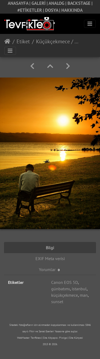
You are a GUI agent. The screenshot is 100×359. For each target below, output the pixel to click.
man (84, 295)
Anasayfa (7, 41)
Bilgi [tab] (50, 247)
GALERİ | (40, 3)
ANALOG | (58, 3)
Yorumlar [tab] (50, 269)
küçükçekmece (64, 295)
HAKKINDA (72, 10)
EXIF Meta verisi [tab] (50, 258)
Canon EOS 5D (64, 282)
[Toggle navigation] (90, 24)
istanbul (79, 288)
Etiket (23, 41)
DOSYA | (53, 10)
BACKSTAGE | (80, 3)
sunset (57, 301)
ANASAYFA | (19, 3)
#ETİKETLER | (31, 10)
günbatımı (60, 288)
